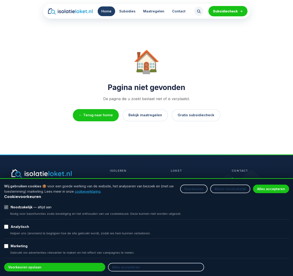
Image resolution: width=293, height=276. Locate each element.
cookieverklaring (87, 191)
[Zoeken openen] (198, 11)
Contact (178, 11)
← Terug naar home (96, 115)
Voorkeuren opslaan (24, 267)
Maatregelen (153, 11)
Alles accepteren (271, 189)
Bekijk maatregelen (145, 115)
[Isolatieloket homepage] (70, 11)
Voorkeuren (193, 189)
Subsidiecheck (228, 11)
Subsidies (127, 11)
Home (106, 11)
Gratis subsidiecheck (196, 115)
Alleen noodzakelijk (230, 189)
